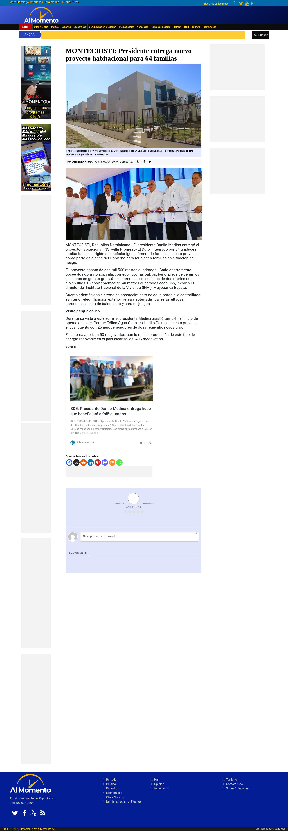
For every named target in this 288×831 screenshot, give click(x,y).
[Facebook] (69, 462)
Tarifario (196, 27)
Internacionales (126, 27)
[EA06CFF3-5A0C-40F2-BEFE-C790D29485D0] (36, 82)
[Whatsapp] (119, 462)
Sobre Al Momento (238, 788)
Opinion (177, 27)
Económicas (80, 27)
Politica (55, 27)
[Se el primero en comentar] (139, 537)
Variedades (142, 27)
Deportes (66, 27)
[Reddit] (83, 462)
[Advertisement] (36, 250)
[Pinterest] (98, 462)
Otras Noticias (41, 27)
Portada (111, 779)
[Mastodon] (105, 462)
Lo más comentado (160, 27)
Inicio (25, 27)
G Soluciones (278, 829)
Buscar (263, 35)
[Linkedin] (90, 462)
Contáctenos (210, 27)
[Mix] (112, 462)
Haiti (186, 27)
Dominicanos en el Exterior (102, 27)
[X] (76, 462)
